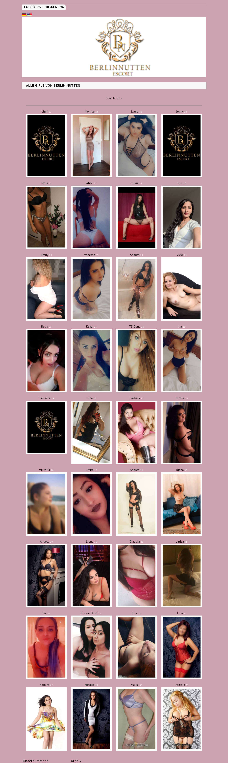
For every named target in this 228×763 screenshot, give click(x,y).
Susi (181, 183)
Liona (91, 541)
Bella (46, 326)
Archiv (76, 761)
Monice (91, 111)
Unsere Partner (35, 761)
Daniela (182, 685)
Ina (182, 326)
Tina (181, 613)
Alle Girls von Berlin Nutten (53, 85)
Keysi (91, 326)
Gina (91, 398)
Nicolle (91, 685)
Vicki (182, 255)
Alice (91, 183)
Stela (46, 183)
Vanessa (91, 255)
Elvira (91, 470)
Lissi (46, 111)
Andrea (136, 470)
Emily (46, 255)
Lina (136, 613)
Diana (181, 470)
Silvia (136, 183)
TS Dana (136, 326)
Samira (46, 685)
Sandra (136, 255)
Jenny (181, 111)
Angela (46, 541)
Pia (46, 613)
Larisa (181, 541)
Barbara (137, 398)
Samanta (46, 398)
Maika (136, 685)
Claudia (136, 541)
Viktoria (46, 470)
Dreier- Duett (91, 613)
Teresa (181, 398)
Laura (136, 111)
